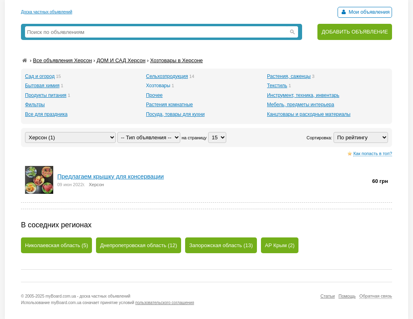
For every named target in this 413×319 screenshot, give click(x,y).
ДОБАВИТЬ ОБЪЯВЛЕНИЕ (354, 32)
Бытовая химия (42, 85)
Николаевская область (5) (56, 245)
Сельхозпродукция (167, 76)
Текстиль (277, 85)
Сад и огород (39, 76)
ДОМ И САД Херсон (120, 60)
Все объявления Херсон (62, 60)
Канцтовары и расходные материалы (308, 114)
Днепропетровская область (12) (138, 245)
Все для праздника (46, 114)
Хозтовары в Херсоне (176, 60)
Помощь (347, 296)
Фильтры (35, 104)
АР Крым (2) (280, 245)
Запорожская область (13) (221, 245)
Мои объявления (365, 12)
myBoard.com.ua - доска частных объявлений (88, 296)
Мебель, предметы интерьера (300, 104)
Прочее (154, 95)
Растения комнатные (169, 104)
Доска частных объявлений (46, 12)
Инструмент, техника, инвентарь (303, 95)
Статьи (327, 296)
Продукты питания (46, 95)
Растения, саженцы (289, 76)
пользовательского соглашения (165, 302)
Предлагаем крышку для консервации (110, 176)
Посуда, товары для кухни (175, 114)
